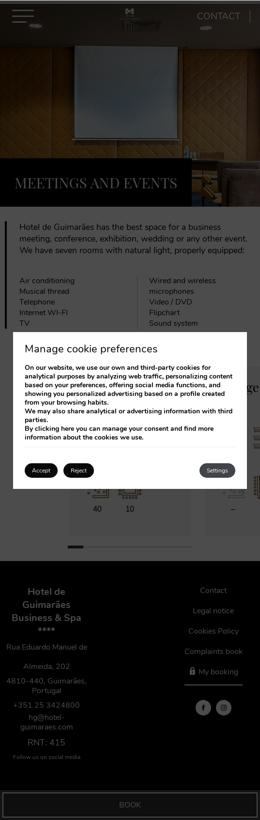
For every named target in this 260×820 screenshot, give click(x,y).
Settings (217, 470)
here (67, 428)
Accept (41, 470)
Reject (79, 470)
